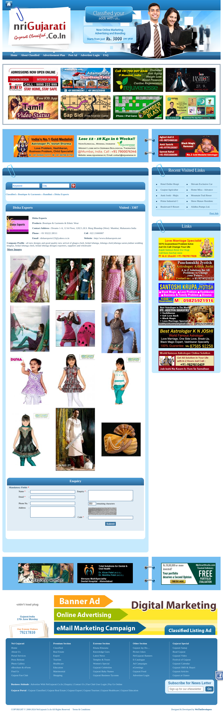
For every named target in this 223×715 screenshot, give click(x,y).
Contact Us (79, 684)
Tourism (57, 659)
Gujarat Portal (18, 690)
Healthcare (58, 663)
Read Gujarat (179, 651)
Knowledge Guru (101, 651)
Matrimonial (59, 671)
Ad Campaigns (140, 663)
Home (14, 55)
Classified (11, 194)
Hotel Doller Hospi (169, 184)
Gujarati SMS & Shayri (184, 667)
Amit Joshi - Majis (169, 195)
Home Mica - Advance (202, 189)
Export (56, 655)
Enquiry (68, 684)
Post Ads (213, 213)
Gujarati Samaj (180, 647)
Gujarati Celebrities (102, 667)
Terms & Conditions (81, 709)
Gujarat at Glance (181, 675)
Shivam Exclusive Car (201, 184)
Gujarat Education (129, 690)
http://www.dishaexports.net (107, 238)
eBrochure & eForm (21, 667)
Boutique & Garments (29, 194)
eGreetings (138, 667)
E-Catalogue (139, 659)
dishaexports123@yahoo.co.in (54, 238)
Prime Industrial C (169, 201)
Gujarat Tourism (91, 690)
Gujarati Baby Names (103, 671)
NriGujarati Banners (142, 655)
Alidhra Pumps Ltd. (200, 206)
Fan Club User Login (96, 684)
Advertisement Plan (54, 55)
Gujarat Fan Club (19, 675)
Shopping (57, 675)
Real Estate (58, 651)
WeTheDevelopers (203, 709)
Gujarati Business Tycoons (106, 675)
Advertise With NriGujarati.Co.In (47, 684)
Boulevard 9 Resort (169, 206)
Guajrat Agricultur (169, 189)
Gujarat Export (75, 690)
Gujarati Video (180, 655)
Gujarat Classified (37, 690)
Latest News (99, 655)
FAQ (105, 55)
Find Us (15, 671)
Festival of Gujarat (182, 659)
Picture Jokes (139, 651)
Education (58, 667)
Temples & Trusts (101, 659)
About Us (15, 651)
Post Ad (72, 55)
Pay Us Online (115, 684)
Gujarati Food (139, 671)
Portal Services (18, 655)
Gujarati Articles (181, 671)
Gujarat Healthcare (110, 690)
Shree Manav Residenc (202, 201)
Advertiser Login (90, 55)
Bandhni (47, 194)
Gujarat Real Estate (56, 690)
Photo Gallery (18, 663)
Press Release (17, 659)
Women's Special (101, 663)
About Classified (30, 55)
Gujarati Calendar (181, 663)
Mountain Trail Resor (201, 195)
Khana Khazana (100, 647)
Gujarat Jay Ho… (141, 647)
